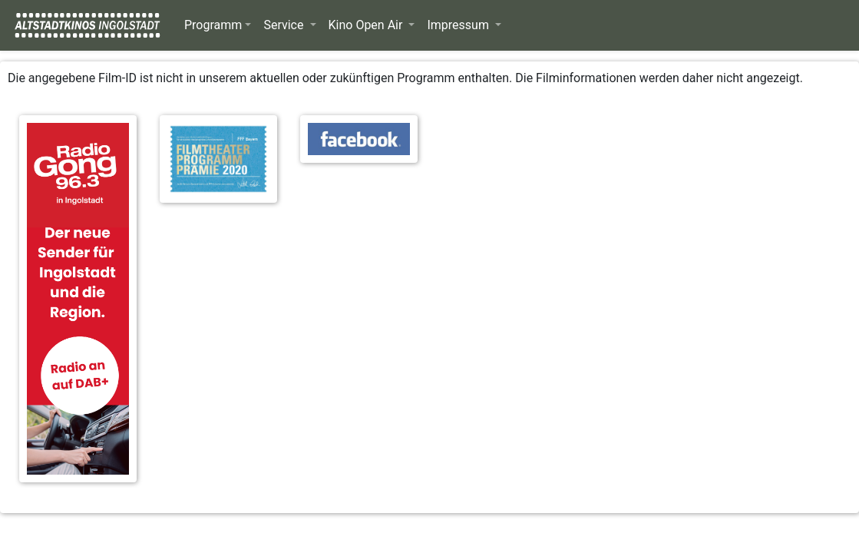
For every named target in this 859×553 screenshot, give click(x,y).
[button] (217, 25)
